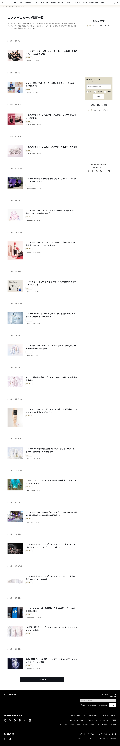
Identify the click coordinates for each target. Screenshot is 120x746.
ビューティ (27, 2)
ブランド (83, 734)
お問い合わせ (113, 724)
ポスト (85, 2)
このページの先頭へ (11, 694)
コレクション (77, 2)
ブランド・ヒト (43, 2)
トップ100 (61, 2)
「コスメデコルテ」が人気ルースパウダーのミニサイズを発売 (51, 147)
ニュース (15, 2)
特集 (21, 2)
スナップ (68, 2)
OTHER (109, 92)
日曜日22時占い (94, 715)
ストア (35, 2)
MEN (90, 92)
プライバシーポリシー (102, 724)
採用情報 (72, 724)
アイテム (91, 734)
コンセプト (112, 734)
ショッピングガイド (78, 738)
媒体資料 (79, 724)
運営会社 (85, 724)
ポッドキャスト (93, 2)
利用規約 (92, 724)
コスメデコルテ (20, 6)
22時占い (53, 2)
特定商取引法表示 (112, 738)
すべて (89, 26)
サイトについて (64, 724)
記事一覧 (10, 6)
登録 (98, 96)
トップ (3, 6)
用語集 (102, 2)
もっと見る (42, 679)
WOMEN (99, 92)
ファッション (97, 110)
